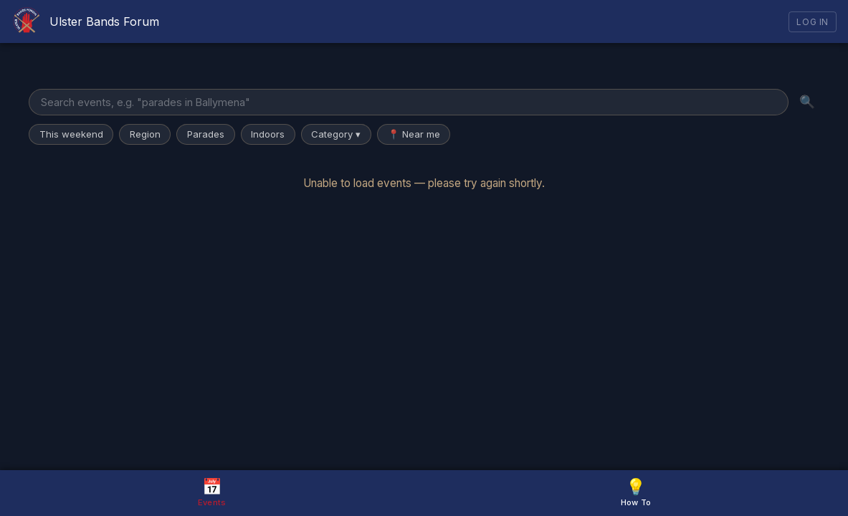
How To (636, 492)
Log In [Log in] (812, 21)
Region (145, 134)
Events (212, 492)
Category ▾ (336, 134)
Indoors (268, 134)
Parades (205, 134)
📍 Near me (414, 134)
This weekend (71, 134)
